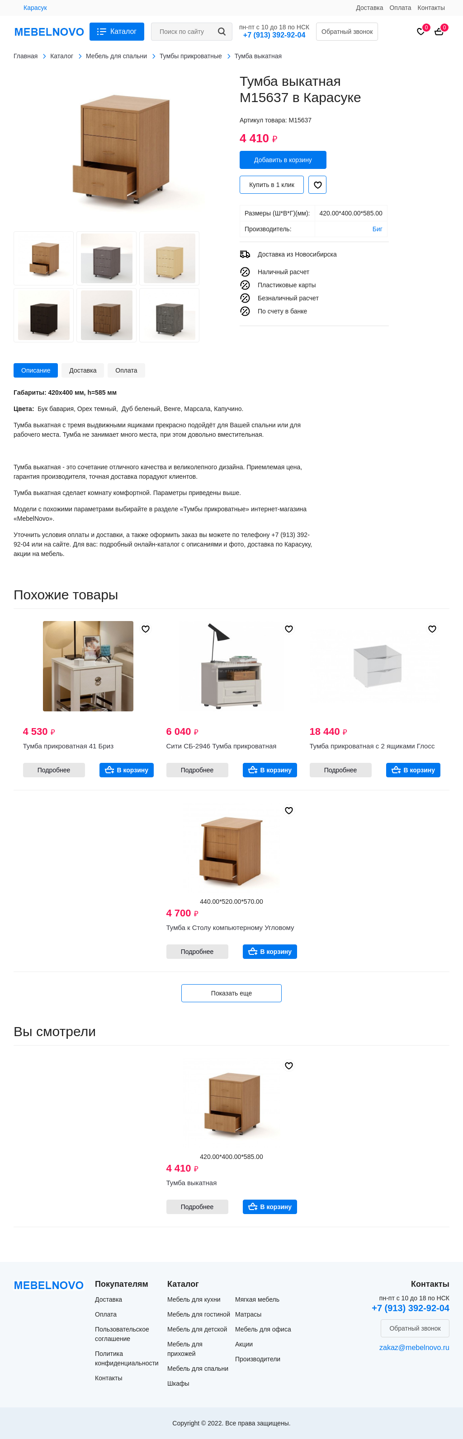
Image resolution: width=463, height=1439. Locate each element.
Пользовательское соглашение (122, 1334)
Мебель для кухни (194, 1299)
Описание (35, 370)
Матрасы (248, 1314)
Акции (244, 1344)
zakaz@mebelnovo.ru (414, 1347)
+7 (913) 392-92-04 (274, 35)
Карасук (35, 7)
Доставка (369, 7)
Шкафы (178, 1383)
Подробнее (54, 770)
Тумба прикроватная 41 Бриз (68, 746)
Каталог (123, 31)
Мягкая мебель (257, 1299)
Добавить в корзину (283, 160)
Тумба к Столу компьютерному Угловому (230, 927)
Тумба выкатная (191, 1183)
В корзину (133, 770)
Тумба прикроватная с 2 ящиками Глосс (372, 746)
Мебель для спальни (197, 1368)
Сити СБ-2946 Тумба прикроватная (221, 746)
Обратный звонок (347, 31)
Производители (257, 1359)
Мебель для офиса (263, 1329)
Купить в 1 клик (271, 184)
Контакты (431, 7)
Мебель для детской (197, 1329)
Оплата (400, 7)
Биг (378, 229)
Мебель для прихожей (185, 1349)
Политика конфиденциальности (127, 1358)
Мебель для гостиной (198, 1314)
